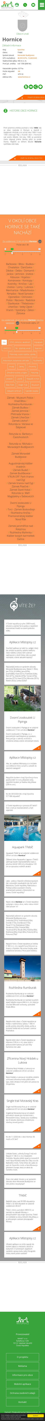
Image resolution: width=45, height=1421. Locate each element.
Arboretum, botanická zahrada (16, 360)
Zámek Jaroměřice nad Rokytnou (20, 527)
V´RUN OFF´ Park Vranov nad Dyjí (21, 478)
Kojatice (25, 277)
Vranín (9, 310)
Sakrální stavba (31, 391)
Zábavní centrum (14, 391)
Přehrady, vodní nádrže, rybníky (22, 354)
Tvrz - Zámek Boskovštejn (21, 509)
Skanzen (38, 348)
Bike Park (10, 384)
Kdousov (14, 277)
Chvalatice (13, 267)
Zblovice (20, 313)
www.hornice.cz (24, 77)
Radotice (30, 300)
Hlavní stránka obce (36, 97)
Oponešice (14, 297)
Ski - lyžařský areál (22, 348)
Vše (4, 342)
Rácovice (19, 300)
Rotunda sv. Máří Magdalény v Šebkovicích (21, 494)
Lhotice (11, 287)
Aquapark (38, 342)
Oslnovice (27, 297)
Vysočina (21, 49)
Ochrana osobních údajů (22, 1393)
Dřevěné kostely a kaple (17, 372)
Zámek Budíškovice (20, 473)
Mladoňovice (27, 290)
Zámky (21, 366)
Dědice (9, 270)
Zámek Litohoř (20, 420)
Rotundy (34, 372)
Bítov (21, 264)
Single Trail (22, 384)
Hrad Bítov (20, 401)
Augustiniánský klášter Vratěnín (21, 465)
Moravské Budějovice (26, 55)
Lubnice (29, 287)
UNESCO (7, 348)
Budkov (30, 264)
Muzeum (35, 384)
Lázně (19, 378)
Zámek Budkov (20, 407)
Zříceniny (32, 366)
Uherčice (13, 306)
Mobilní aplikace (22, 1384)
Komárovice (14, 280)
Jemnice (19, 274)
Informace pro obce (22, 1375)
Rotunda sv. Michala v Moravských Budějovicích (21, 445)
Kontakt (22, 1402)
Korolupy (27, 280)
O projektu (22, 1357)
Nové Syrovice (25, 293)
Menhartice (12, 290)
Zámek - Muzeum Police (20, 397)
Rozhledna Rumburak (20, 404)
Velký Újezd (26, 306)
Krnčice (23, 283)
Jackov (10, 274)
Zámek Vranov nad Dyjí (20, 483)
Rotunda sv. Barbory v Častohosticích (20, 435)
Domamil (29, 270)
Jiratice (29, 274)
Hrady (11, 366)
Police (9, 300)
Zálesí (30, 310)
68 (19, 71)
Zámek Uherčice (20, 417)
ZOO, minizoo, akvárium (20, 342)
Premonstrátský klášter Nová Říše (20, 517)
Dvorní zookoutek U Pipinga (20, 504)
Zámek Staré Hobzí (20, 489)
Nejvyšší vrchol (33, 378)
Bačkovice (11, 264)
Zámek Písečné (20, 486)
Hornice (12, 39)
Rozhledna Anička (20, 512)
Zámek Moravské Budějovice (21, 455)
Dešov (18, 270)
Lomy (20, 287)
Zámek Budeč (20, 470)
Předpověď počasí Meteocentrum (25, 1412)
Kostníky (12, 283)
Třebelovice (27, 303)
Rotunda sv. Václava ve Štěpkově (21, 425)
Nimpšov (11, 293)
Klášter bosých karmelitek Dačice (21, 537)
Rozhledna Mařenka (21, 532)
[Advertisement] (22, 190)
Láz (30, 283)
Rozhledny (37, 360)
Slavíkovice (13, 303)
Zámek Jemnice (20, 410)
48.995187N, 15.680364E (27, 58)
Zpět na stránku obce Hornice (32, 158)
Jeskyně (9, 378)
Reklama (22, 1366)
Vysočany (20, 310)
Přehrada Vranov (20, 414)
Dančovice (26, 267)
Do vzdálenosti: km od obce (20, 241)
